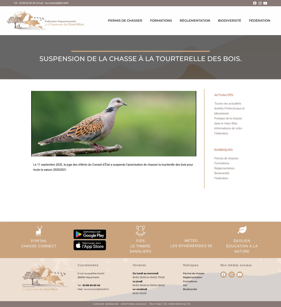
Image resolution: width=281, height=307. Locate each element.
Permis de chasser (125, 20)
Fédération (259, 20)
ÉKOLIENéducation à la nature (242, 246)
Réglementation (195, 20)
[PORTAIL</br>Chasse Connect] (39, 231)
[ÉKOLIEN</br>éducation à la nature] (242, 229)
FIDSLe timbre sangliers (140, 246)
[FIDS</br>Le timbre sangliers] (140, 231)
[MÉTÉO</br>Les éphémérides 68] (191, 230)
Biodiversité (229, 20)
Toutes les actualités (227, 103)
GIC (185, 285)
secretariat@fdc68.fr (96, 289)
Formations (161, 20)
